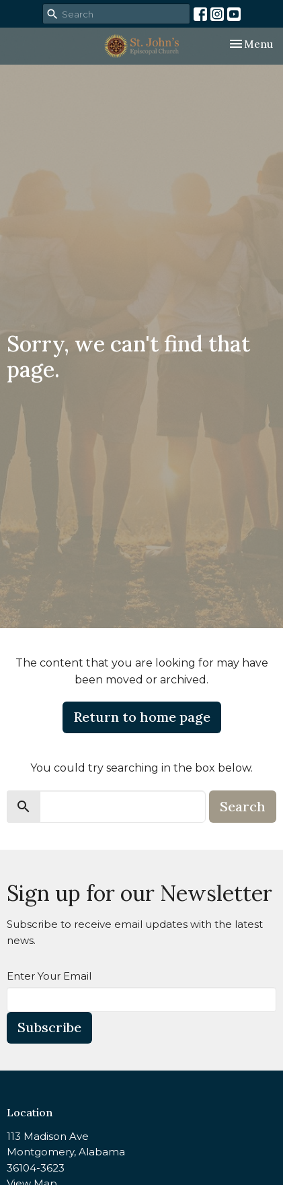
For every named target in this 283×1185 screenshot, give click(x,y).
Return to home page (141, 716)
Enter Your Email (49, 976)
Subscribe (49, 1027)
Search (243, 806)
